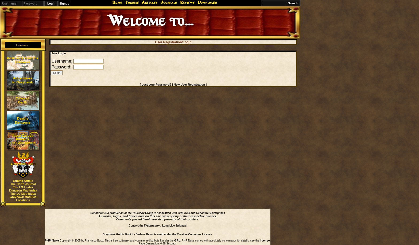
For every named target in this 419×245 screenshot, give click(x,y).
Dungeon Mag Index (23, 190)
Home (117, 2)
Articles (149, 2)
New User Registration (189, 84)
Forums (132, 2)
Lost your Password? (157, 84)
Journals (169, 2)
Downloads (207, 2)
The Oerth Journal (23, 184)
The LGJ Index (23, 187)
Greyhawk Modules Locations (23, 198)
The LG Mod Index (23, 193)
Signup (64, 3)
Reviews (187, 2)
